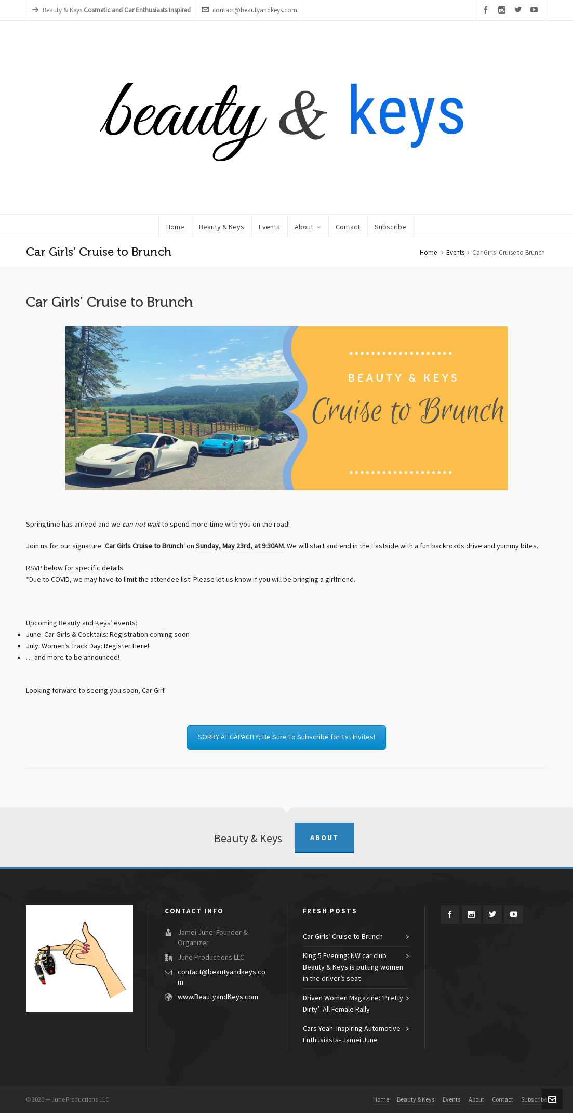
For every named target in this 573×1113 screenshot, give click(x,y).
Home (428, 252)
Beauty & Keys (416, 1099)
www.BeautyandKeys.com (218, 997)
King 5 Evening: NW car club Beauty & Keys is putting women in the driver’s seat (353, 967)
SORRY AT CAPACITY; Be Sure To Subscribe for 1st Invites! (286, 737)
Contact (502, 1099)
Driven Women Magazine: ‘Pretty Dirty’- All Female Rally (353, 1004)
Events (455, 252)
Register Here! (126, 646)
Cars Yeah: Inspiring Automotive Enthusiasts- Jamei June (352, 1034)
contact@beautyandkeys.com (249, 10)
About (324, 837)
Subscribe (534, 1099)
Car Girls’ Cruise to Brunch (343, 937)
